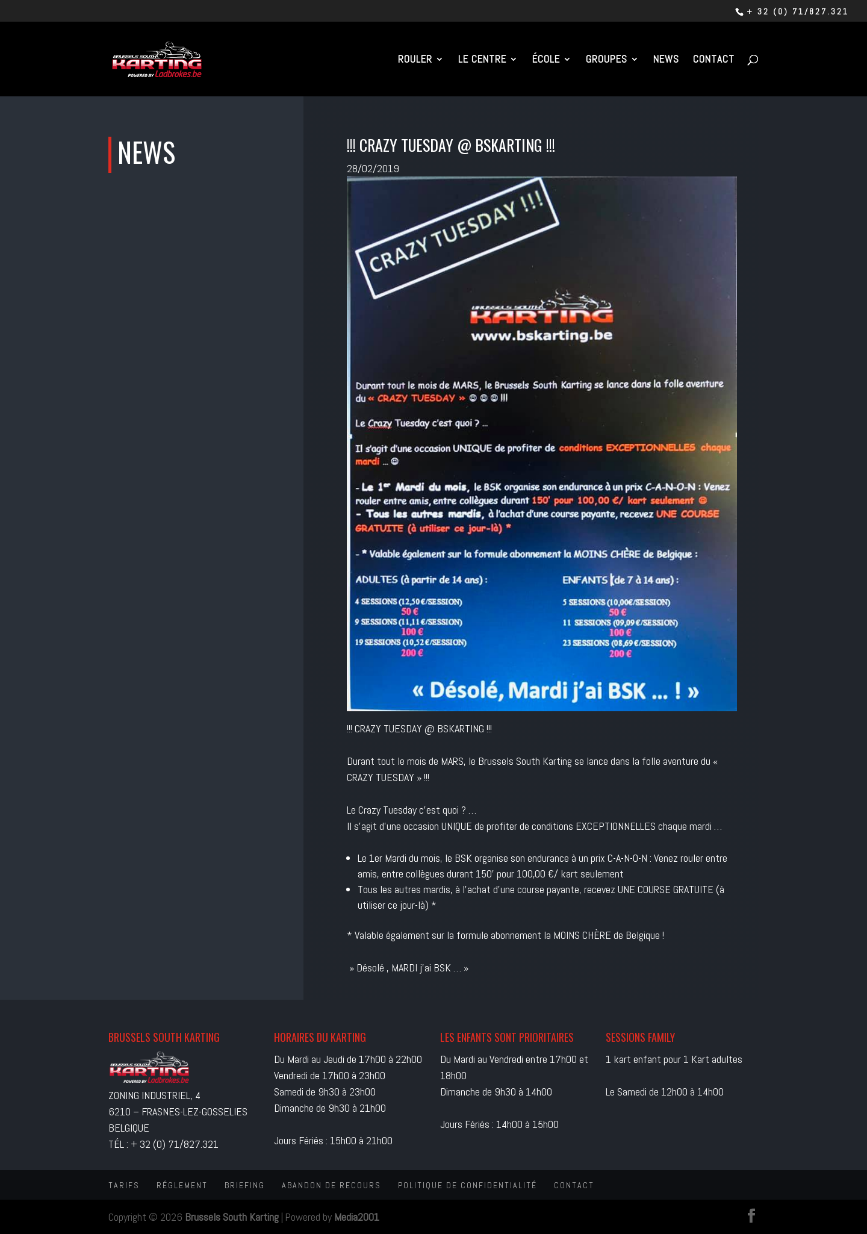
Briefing (245, 1185)
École (546, 60)
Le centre (482, 60)
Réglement (182, 1185)
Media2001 (356, 1217)
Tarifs (124, 1185)
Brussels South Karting (232, 1217)
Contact (714, 60)
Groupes (606, 60)
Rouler (415, 60)
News (666, 60)
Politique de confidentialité (467, 1185)
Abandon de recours (331, 1185)
